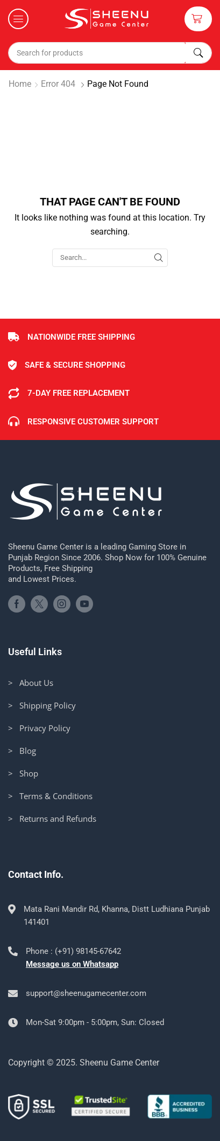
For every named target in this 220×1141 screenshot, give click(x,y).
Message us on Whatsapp (72, 964)
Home (20, 84)
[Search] (198, 53)
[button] (18, 19)
